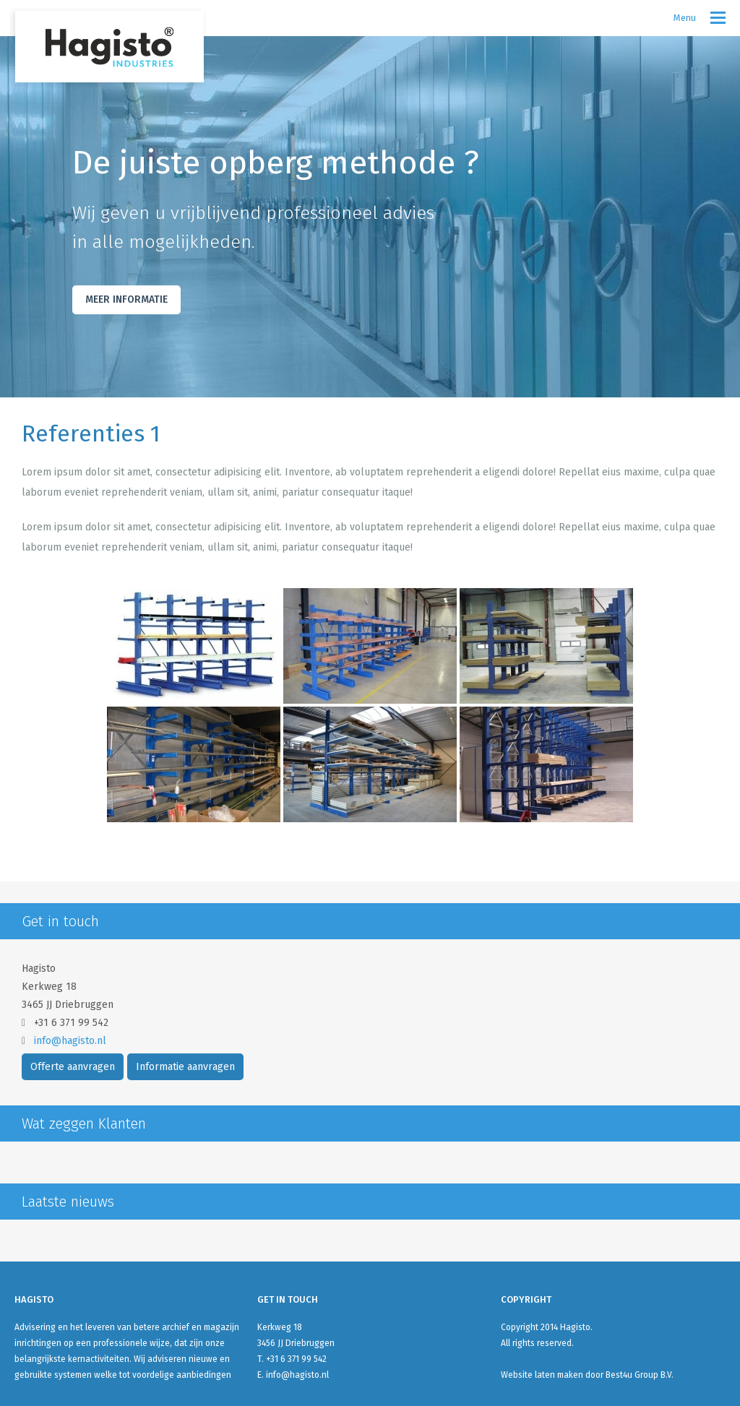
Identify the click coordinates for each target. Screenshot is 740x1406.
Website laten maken (542, 1375)
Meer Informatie (126, 299)
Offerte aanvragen (72, 1067)
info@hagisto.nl (70, 1041)
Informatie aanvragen (185, 1067)
